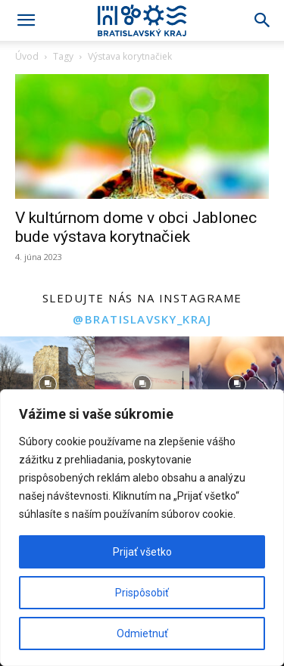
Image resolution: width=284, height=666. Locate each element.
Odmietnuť (142, 633)
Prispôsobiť (142, 593)
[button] (26, 20)
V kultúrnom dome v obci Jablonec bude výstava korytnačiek (136, 227)
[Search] (263, 20)
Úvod (27, 56)
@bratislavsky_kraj (142, 319)
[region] (142, 527)
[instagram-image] (47, 383)
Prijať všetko (142, 552)
